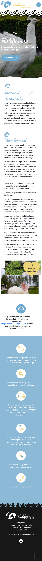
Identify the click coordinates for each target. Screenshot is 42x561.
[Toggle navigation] (38, 4)
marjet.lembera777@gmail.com (13, 324)
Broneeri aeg (10, 58)
